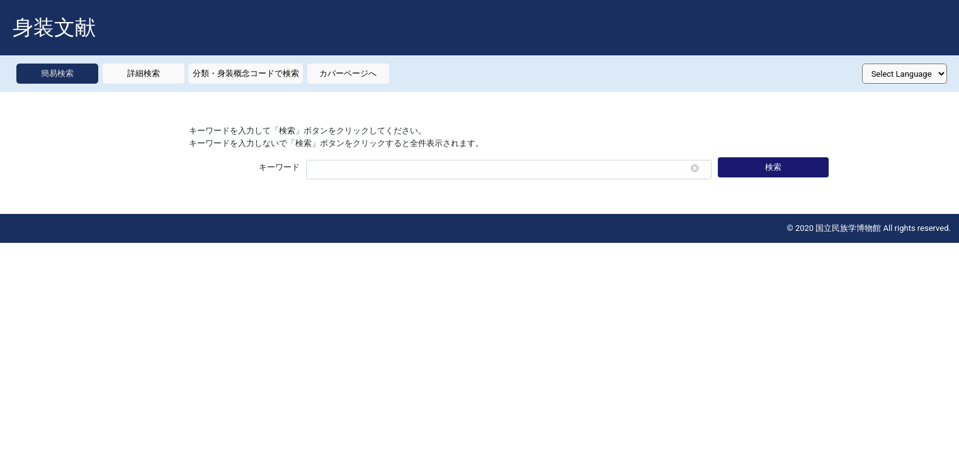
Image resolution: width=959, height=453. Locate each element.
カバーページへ (348, 73)
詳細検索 (143, 73)
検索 (773, 167)
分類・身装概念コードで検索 (246, 73)
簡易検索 (57, 73)
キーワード (279, 167)
